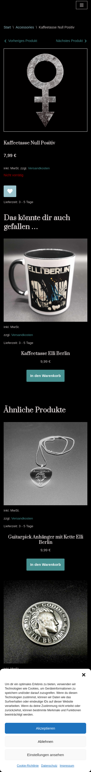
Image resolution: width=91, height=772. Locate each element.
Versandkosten (39, 168)
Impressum (67, 765)
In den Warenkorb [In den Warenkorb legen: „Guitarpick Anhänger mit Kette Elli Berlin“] (45, 564)
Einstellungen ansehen (45, 755)
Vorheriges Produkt (22, 41)
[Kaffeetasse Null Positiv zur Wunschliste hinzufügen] (10, 191)
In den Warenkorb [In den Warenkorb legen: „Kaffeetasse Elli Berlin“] (45, 376)
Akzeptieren (45, 728)
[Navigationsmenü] (81, 5)
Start (7, 27)
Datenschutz (49, 765)
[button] (83, 674)
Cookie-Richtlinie (28, 765)
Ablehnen (45, 741)
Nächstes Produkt (69, 41)
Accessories (25, 27)
